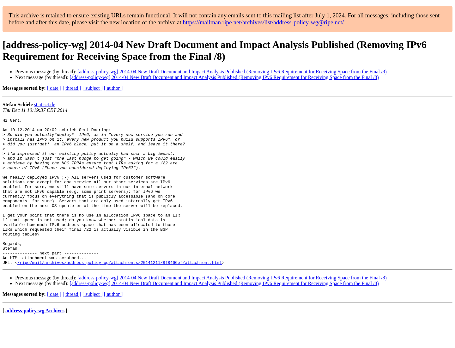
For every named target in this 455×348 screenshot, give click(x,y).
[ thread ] (72, 88)
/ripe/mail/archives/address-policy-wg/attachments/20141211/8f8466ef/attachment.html (119, 292)
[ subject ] (92, 88)
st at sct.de (44, 104)
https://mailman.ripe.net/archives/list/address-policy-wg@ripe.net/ (263, 22)
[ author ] (113, 88)
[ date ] (54, 88)
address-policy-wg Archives (34, 340)
